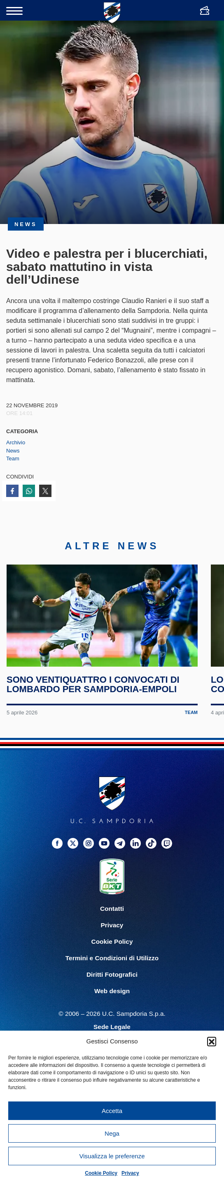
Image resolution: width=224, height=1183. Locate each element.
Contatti (112, 909)
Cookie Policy (101, 1173)
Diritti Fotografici (112, 975)
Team (12, 458)
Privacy (130, 1173)
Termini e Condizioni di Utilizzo (112, 959)
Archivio (15, 442)
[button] (212, 1041)
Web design (112, 992)
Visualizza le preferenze (112, 1156)
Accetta (112, 1110)
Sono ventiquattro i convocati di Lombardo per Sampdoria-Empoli (93, 685)
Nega (112, 1133)
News (13, 451)
